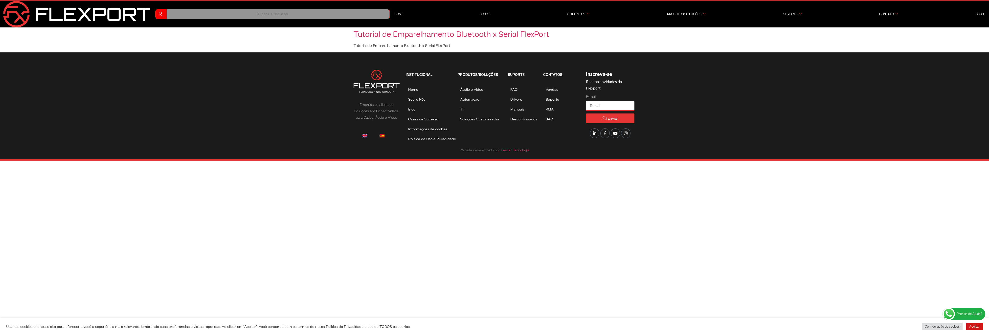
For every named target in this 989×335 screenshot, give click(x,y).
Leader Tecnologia (514, 150)
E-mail (591, 97)
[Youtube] (615, 133)
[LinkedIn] (594, 133)
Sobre (485, 14)
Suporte (792, 14)
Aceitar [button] (974, 326)
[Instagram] (625, 133)
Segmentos (577, 14)
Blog (980, 14)
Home (399, 14)
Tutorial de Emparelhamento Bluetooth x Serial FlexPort (451, 34)
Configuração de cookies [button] (942, 326)
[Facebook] (605, 133)
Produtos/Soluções (686, 14)
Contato (888, 14)
